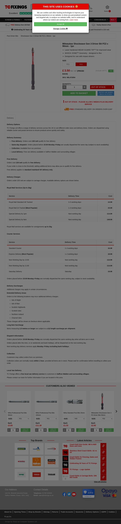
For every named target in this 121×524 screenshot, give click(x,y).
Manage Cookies (60, 29)
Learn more (73, 20)
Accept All (60, 24)
